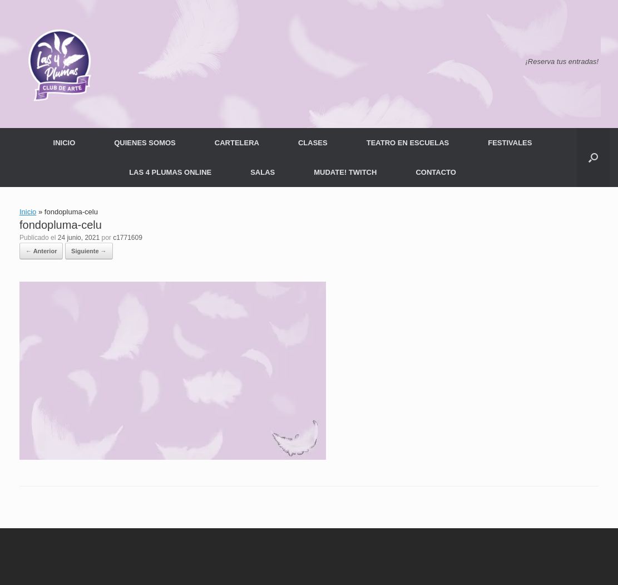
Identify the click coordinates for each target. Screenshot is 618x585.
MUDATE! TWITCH (345, 172)
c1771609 (127, 238)
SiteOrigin (327, 563)
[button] (593, 157)
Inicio (27, 212)
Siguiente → (89, 251)
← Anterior (41, 251)
